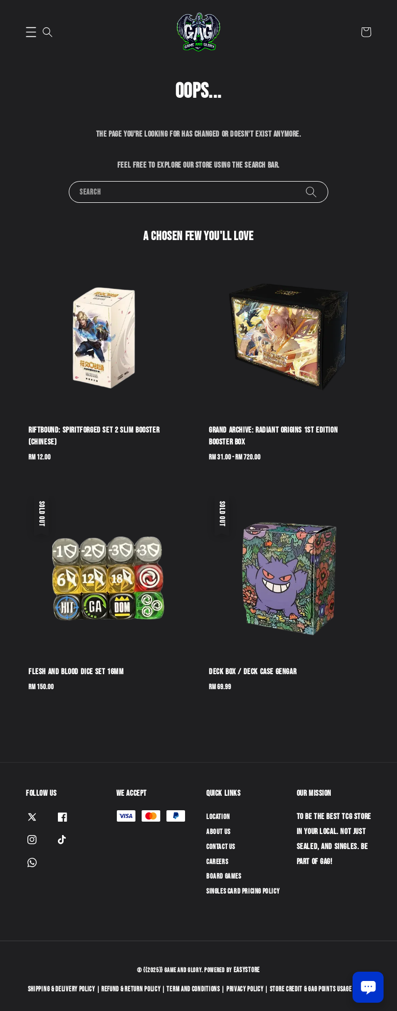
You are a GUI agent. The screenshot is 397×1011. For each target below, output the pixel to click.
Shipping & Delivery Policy (61, 989)
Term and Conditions (193, 989)
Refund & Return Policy (130, 989)
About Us (218, 831)
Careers (217, 861)
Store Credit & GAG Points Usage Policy (320, 989)
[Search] (311, 192)
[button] (31, 32)
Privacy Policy (245, 989)
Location (218, 816)
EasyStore (247, 970)
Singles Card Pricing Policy (243, 891)
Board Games (223, 876)
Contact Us (220, 846)
